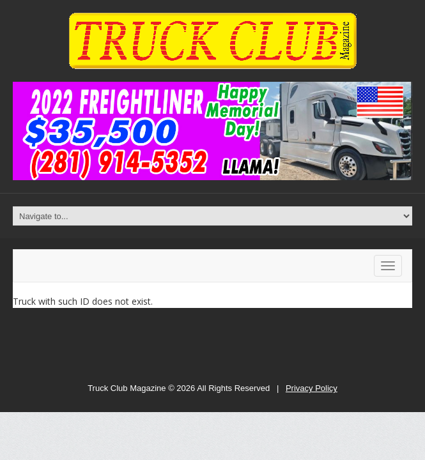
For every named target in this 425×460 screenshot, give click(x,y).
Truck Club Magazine (127, 388)
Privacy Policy (311, 388)
